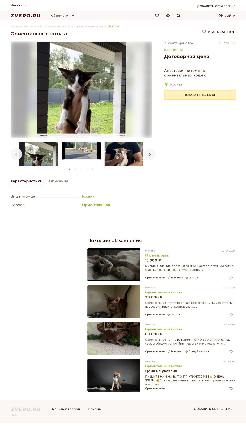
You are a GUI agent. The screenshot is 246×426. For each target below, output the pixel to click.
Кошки (88, 196)
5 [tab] (93, 169)
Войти (230, 15)
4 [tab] (87, 169)
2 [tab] (75, 169)
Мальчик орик (157, 255)
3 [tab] (81, 169)
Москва (16, 5)
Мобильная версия (66, 409)
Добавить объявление (213, 409)
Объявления (60, 15)
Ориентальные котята (163, 292)
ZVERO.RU (26, 15)
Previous (16, 154)
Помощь (94, 409)
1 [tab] (70, 169)
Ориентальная (96, 205)
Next (150, 154)
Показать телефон (200, 95)
